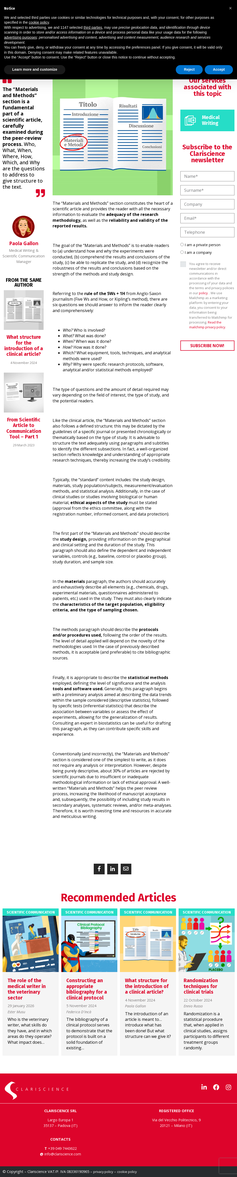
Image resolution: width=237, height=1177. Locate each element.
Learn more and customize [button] (34, 69)
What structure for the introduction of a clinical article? (23, 345)
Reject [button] (189, 69)
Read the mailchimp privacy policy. (207, 324)
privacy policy (103, 1171)
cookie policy (127, 1171)
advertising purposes (20, 37)
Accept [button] (219, 69)
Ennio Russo (193, 1006)
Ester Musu (16, 1012)
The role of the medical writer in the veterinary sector (27, 989)
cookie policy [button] (39, 22)
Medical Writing (211, 120)
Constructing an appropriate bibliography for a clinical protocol (86, 989)
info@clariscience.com (62, 1154)
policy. (203, 293)
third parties (93, 27)
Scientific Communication (31, 912)
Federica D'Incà (78, 1012)
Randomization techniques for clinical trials (201, 986)
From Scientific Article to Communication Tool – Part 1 (23, 428)
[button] (99, 869)
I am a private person (202, 244)
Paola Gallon (135, 1006)
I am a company (198, 252)
